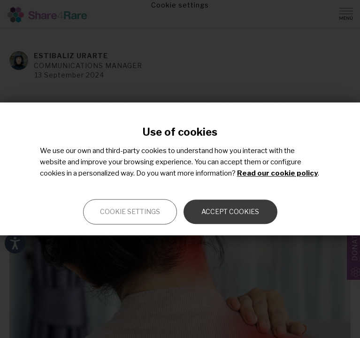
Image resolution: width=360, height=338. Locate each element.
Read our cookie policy (277, 173)
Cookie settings (130, 212)
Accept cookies (230, 212)
